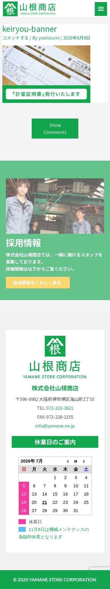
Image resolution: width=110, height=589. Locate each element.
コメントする (15, 37)
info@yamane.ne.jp (55, 425)
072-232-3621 (59, 408)
